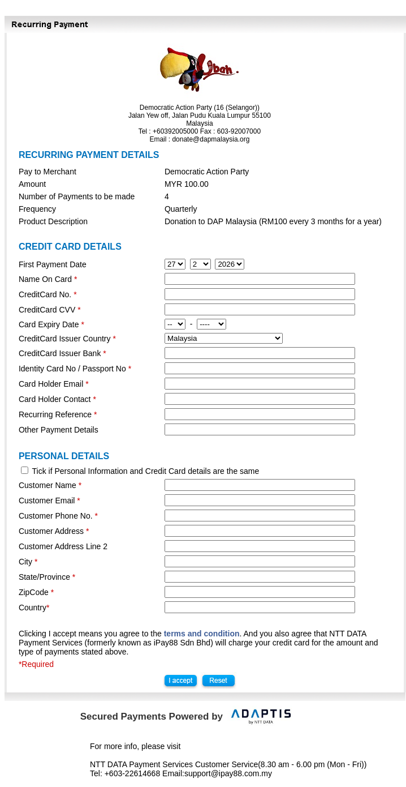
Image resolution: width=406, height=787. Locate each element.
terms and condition (202, 633)
